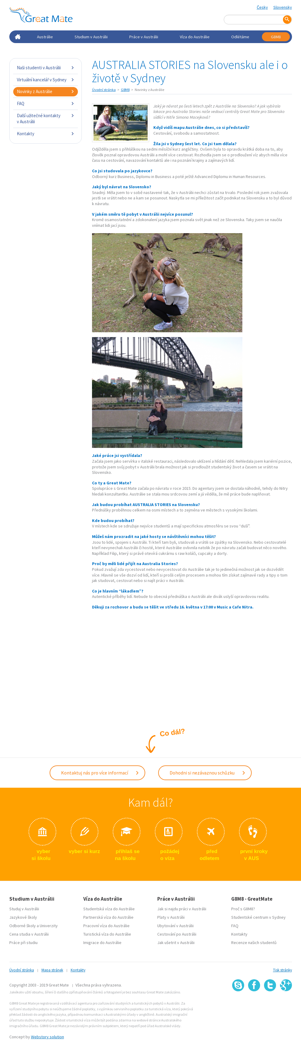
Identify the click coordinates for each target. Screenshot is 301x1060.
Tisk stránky (282, 970)
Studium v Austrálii (91, 36)
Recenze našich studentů (254, 942)
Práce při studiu (23, 942)
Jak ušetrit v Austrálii (176, 942)
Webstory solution (47, 1037)
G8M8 (276, 36)
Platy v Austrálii (171, 917)
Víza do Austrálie (195, 36)
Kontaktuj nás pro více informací (100, 773)
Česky (262, 7)
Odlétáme (240, 36)
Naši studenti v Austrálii (45, 67)
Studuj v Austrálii (24, 908)
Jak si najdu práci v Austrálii (181, 908)
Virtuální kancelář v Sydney (45, 80)
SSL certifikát (270, 1005)
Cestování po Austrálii (176, 934)
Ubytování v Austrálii (175, 925)
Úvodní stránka (104, 89)
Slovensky (282, 7)
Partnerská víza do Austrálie (108, 917)
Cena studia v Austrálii (29, 934)
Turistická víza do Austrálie (107, 934)
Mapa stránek (52, 970)
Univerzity (49, 925)
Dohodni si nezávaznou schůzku (208, 773)
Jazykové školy (23, 917)
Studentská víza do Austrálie (109, 908)
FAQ (45, 103)
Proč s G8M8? (243, 908)
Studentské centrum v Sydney (258, 917)
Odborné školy (22, 925)
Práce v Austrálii (143, 36)
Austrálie (45, 36)
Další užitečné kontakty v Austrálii (45, 118)
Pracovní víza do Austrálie (106, 925)
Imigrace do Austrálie (102, 942)
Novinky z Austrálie (45, 91)
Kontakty (45, 133)
